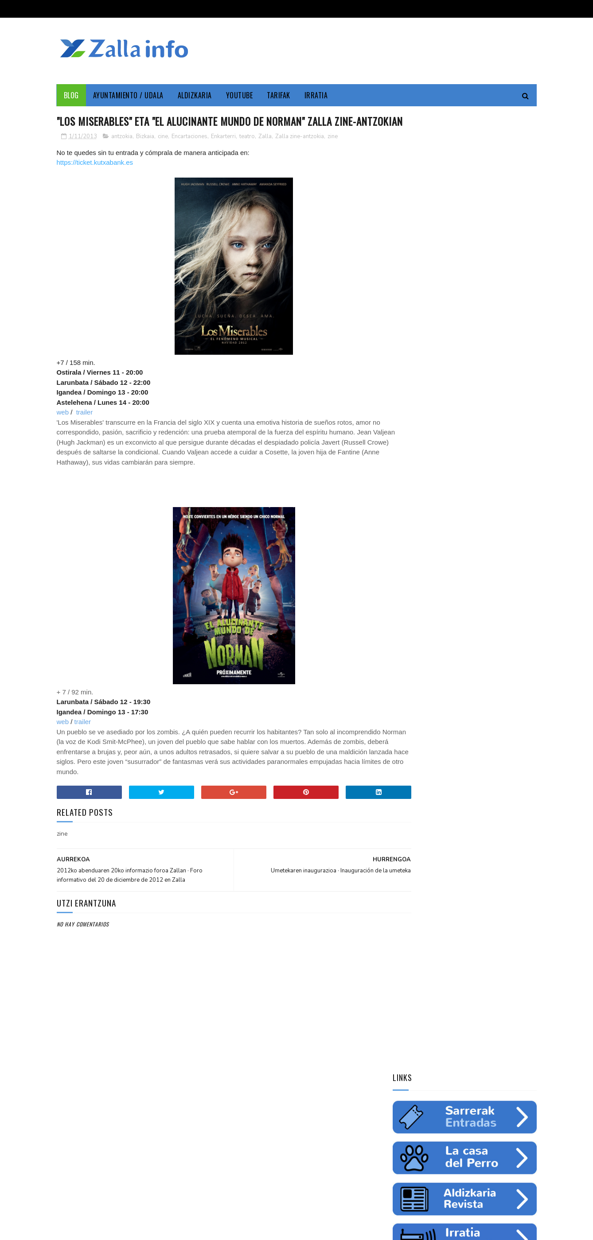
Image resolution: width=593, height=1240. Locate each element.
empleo (500, 569)
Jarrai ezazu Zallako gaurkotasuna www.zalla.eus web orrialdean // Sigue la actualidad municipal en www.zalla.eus (456, 742)
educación (410, 584)
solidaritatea (476, 615)
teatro (247, 153)
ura (480, 584)
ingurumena (449, 584)
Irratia (316, 95)
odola (404, 631)
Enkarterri (223, 153)
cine (163, 153)
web (63, 429)
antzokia (122, 153)
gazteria (408, 600)
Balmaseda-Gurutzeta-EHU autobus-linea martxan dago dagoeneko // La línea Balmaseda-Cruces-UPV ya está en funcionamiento (461, 801)
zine (333, 153)
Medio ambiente (460, 569)
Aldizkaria (195, 95)
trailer (84, 429)
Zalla (265, 153)
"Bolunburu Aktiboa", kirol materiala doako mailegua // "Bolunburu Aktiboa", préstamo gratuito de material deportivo (463, 861)
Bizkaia (145, 153)
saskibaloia (474, 600)
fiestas (505, 584)
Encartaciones (189, 153)
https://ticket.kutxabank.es (95, 179)
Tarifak (278, 95)
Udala (510, 553)
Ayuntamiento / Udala (128, 95)
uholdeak (517, 615)
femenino (408, 615)
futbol (440, 600)
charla (439, 615)
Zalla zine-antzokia (299, 153)
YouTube (239, 95)
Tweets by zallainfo (424, 678)
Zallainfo (448, 553)
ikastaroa (512, 600)
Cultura (481, 553)
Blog (71, 95)
